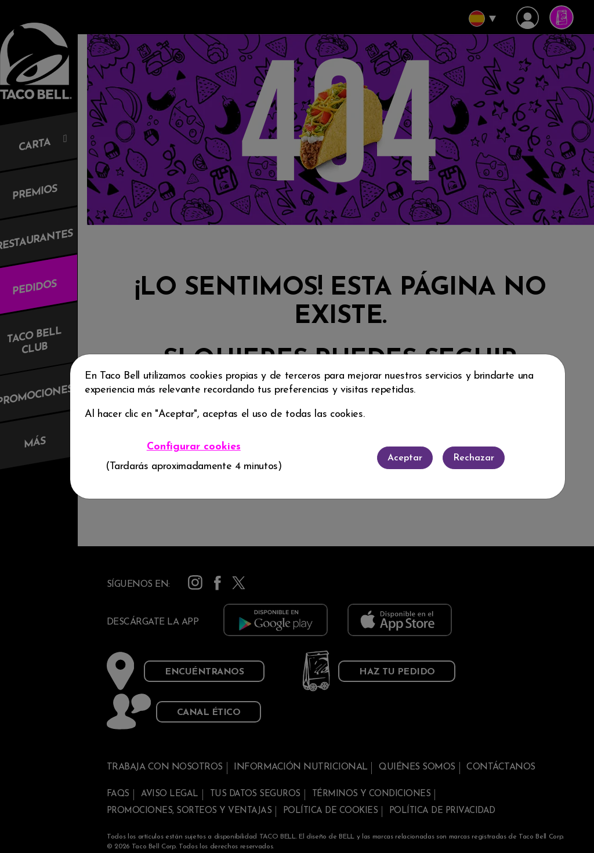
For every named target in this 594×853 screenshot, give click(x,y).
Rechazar (473, 458)
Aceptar (404, 458)
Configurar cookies (194, 447)
